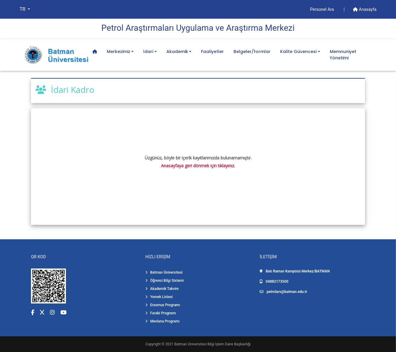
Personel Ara (322, 9)
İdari (148, 52)
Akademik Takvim (162, 289)
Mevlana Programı (162, 321)
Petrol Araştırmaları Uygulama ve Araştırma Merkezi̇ (198, 28)
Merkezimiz (118, 52)
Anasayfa (364, 9)
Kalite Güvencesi (298, 52)
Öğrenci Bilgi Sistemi (164, 280)
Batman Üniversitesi (164, 272)
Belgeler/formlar (252, 52)
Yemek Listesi (159, 297)
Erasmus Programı (162, 305)
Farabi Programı (160, 313)
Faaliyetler (212, 52)
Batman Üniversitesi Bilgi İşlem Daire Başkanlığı (213, 344)
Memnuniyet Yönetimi (343, 55)
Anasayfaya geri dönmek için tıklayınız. (198, 165)
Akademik (177, 52)
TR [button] (23, 9)
